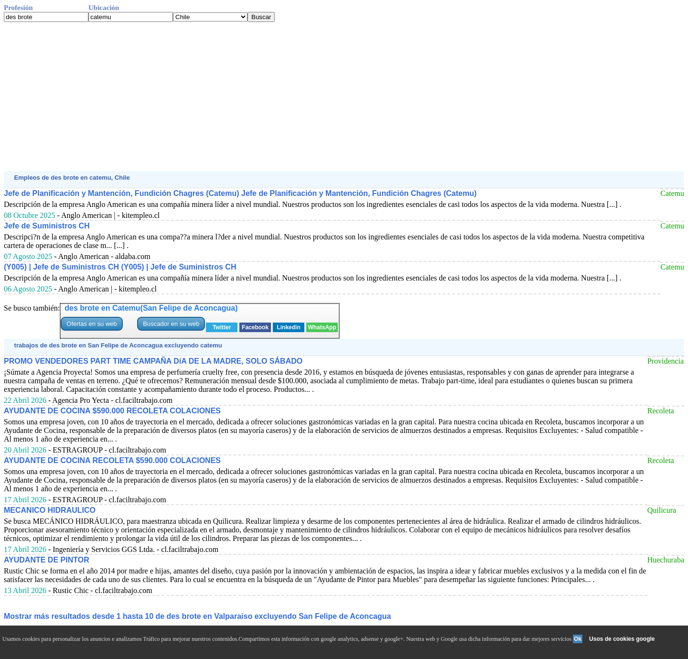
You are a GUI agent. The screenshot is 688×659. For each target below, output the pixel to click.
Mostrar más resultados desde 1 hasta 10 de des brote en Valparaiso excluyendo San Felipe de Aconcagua (197, 616)
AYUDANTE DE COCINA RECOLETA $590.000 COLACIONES (112, 460)
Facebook (255, 327)
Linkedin (288, 327)
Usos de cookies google (622, 639)
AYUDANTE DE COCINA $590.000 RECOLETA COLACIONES (112, 411)
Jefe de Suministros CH (47, 226)
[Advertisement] (290, 96)
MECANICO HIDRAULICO (50, 510)
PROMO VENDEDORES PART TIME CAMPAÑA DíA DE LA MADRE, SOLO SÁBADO (153, 361)
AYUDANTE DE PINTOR (46, 560)
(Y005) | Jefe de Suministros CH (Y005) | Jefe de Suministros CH (120, 267)
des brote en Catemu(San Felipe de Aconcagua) (150, 308)
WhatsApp (322, 327)
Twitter (222, 327)
